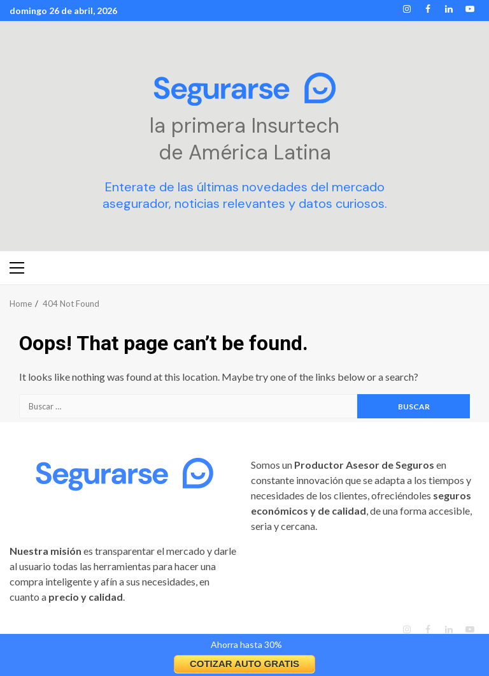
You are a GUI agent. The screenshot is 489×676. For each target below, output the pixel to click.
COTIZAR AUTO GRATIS (244, 663)
